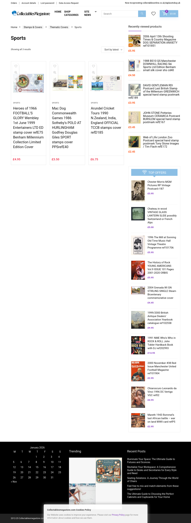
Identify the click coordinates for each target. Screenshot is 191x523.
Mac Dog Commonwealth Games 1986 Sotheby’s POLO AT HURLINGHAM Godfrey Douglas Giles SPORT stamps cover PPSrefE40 (66, 127)
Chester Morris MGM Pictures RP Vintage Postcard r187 (160, 185)
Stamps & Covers (33, 27)
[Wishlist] (153, 14)
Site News (87, 13)
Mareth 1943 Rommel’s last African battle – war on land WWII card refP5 (161, 418)
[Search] (142, 14)
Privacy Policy (118, 515)
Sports (16, 103)
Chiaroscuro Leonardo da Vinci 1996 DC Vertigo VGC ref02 (162, 392)
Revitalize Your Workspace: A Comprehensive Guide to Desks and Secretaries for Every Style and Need (152, 470)
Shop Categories (71, 13)
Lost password (47, 3)
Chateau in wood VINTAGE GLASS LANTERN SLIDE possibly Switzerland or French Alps (162, 215)
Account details (29, 3)
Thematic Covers (59, 27)
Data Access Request (69, 3)
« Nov (14, 481)
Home (58, 11)
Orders (14, 3)
